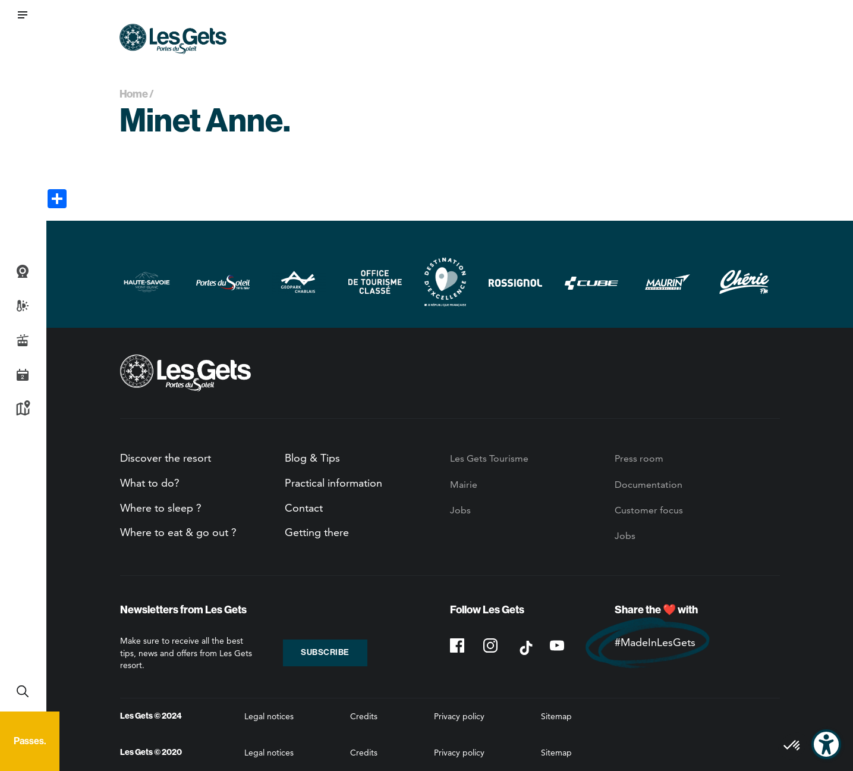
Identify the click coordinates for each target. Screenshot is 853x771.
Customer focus (649, 510)
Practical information (333, 483)
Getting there (317, 532)
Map (22, 409)
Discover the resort (165, 458)
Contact (304, 508)
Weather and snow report (22, 306)
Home (133, 94)
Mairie (463, 484)
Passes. (30, 741)
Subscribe (325, 652)
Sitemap (556, 716)
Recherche (22, 691)
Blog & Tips (312, 458)
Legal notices (269, 716)
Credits (363, 716)
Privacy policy (459, 716)
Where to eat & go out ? (178, 532)
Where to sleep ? (161, 508)
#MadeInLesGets (655, 642)
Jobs (460, 510)
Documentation (648, 484)
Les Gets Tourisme (489, 458)
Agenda (22, 375)
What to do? (150, 483)
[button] (22, 15)
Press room (639, 458)
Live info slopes (22, 340)
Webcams (22, 271)
